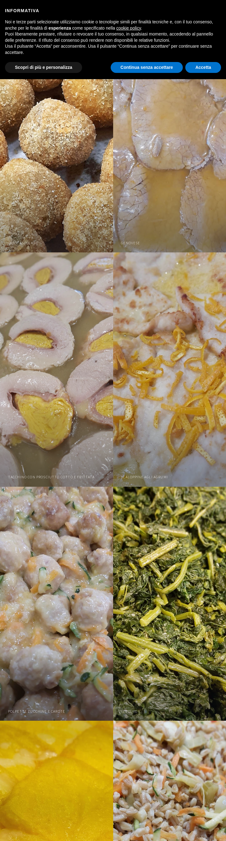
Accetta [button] (203, 67)
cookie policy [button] (128, 28)
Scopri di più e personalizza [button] (43, 67)
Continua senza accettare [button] (147, 67)
